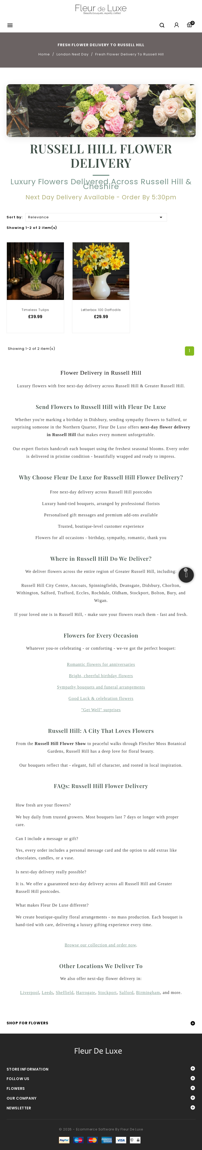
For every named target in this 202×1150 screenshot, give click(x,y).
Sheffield (64, 992)
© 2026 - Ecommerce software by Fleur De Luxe (101, 1129)
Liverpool (29, 992)
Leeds (47, 992)
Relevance (96, 216)
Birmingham (148, 992)
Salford (126, 992)
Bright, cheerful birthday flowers (101, 675)
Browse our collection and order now (100, 945)
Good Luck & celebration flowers (101, 698)
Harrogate (85, 992)
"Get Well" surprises (101, 710)
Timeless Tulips (35, 310)
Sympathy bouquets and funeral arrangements (101, 687)
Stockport (107, 992)
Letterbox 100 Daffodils (101, 310)
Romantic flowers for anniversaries (101, 664)
